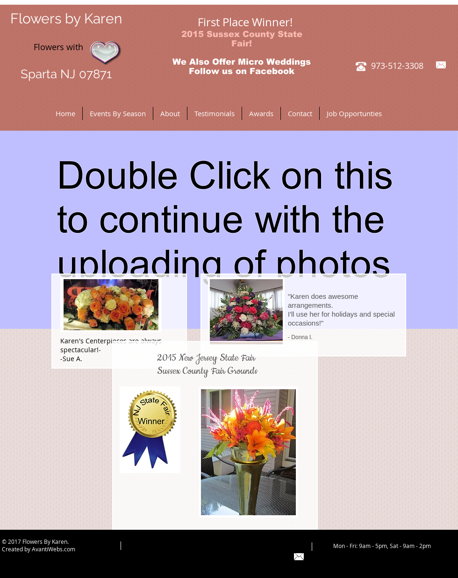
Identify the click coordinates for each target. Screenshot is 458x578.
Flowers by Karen (66, 18)
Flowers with (46, 46)
